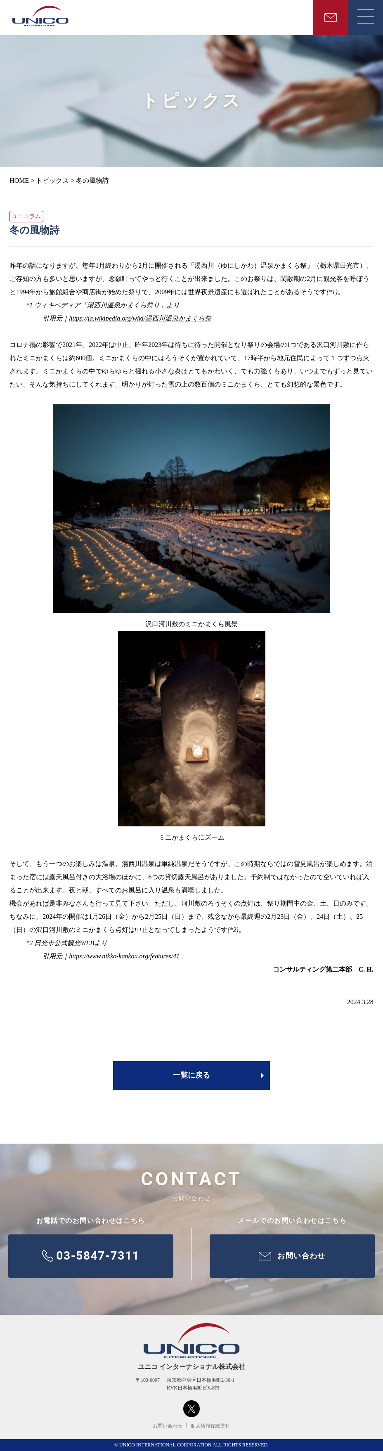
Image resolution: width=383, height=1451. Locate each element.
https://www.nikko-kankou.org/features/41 (124, 956)
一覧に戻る (191, 1075)
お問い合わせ (167, 1426)
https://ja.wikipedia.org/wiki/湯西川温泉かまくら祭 (140, 318)
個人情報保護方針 (210, 1426)
